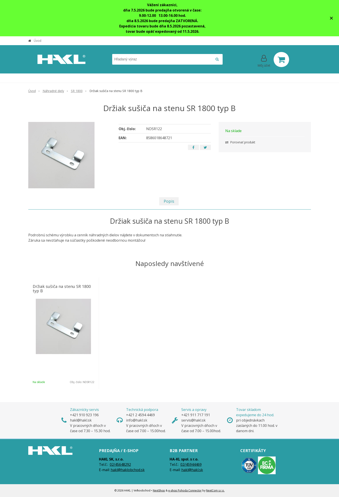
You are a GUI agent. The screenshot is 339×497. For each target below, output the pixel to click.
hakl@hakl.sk (192, 469)
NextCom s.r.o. (215, 490)
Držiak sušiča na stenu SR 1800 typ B (62, 288)
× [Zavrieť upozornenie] (331, 18)
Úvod (37, 41)
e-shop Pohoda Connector (185, 490)
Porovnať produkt (240, 142)
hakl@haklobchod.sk (128, 469)
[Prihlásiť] (264, 60)
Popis (169, 201)
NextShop (159, 490)
